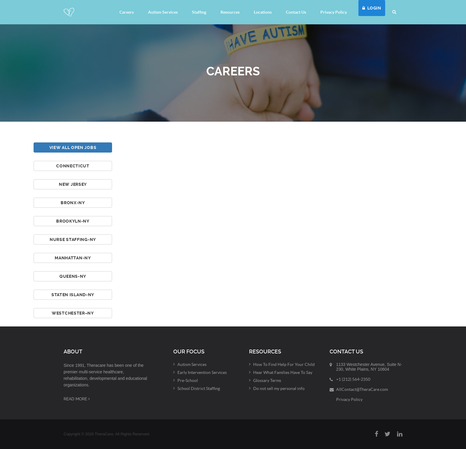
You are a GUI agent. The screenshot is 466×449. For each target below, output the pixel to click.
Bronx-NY (73, 202)
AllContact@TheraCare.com (362, 389)
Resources (230, 12)
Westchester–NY (73, 313)
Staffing (199, 12)
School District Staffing (198, 388)
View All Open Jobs (73, 147)
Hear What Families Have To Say (282, 372)
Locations (263, 12)
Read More (77, 398)
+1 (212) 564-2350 (353, 379)
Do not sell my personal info (279, 388)
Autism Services (163, 12)
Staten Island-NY (72, 294)
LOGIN (371, 8)
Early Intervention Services (202, 372)
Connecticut (72, 166)
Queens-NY (72, 276)
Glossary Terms (267, 380)
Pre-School (187, 380)
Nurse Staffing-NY (73, 239)
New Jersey (73, 184)
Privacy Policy (333, 12)
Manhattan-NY (73, 258)
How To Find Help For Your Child (284, 364)
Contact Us (296, 12)
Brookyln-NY (72, 221)
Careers (126, 12)
